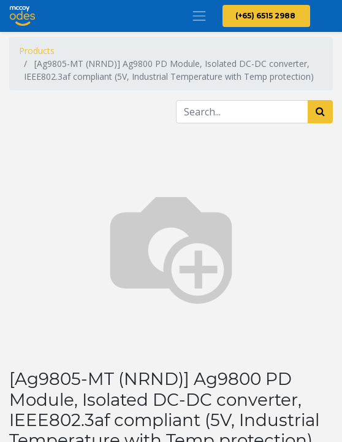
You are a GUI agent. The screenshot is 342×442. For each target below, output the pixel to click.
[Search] (320, 111)
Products (37, 50)
